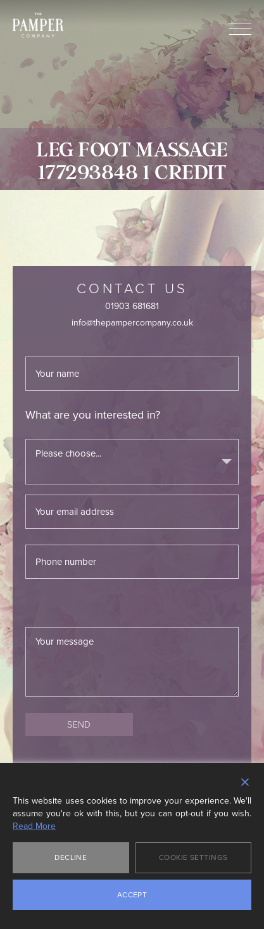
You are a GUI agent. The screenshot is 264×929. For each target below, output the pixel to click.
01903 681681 (132, 306)
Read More (34, 826)
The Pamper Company (38, 25)
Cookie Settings (193, 857)
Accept (132, 895)
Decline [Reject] (70, 857)
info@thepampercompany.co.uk (132, 322)
